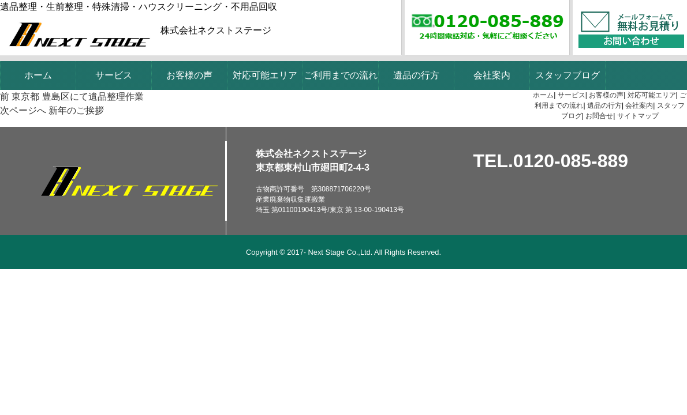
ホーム (38, 75)
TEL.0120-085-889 (551, 160)
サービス (113, 75)
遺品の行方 (416, 75)
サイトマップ (638, 116)
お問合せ (599, 116)
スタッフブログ (567, 75)
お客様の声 (189, 75)
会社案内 (491, 75)
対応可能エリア (265, 75)
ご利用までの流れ (341, 75)
